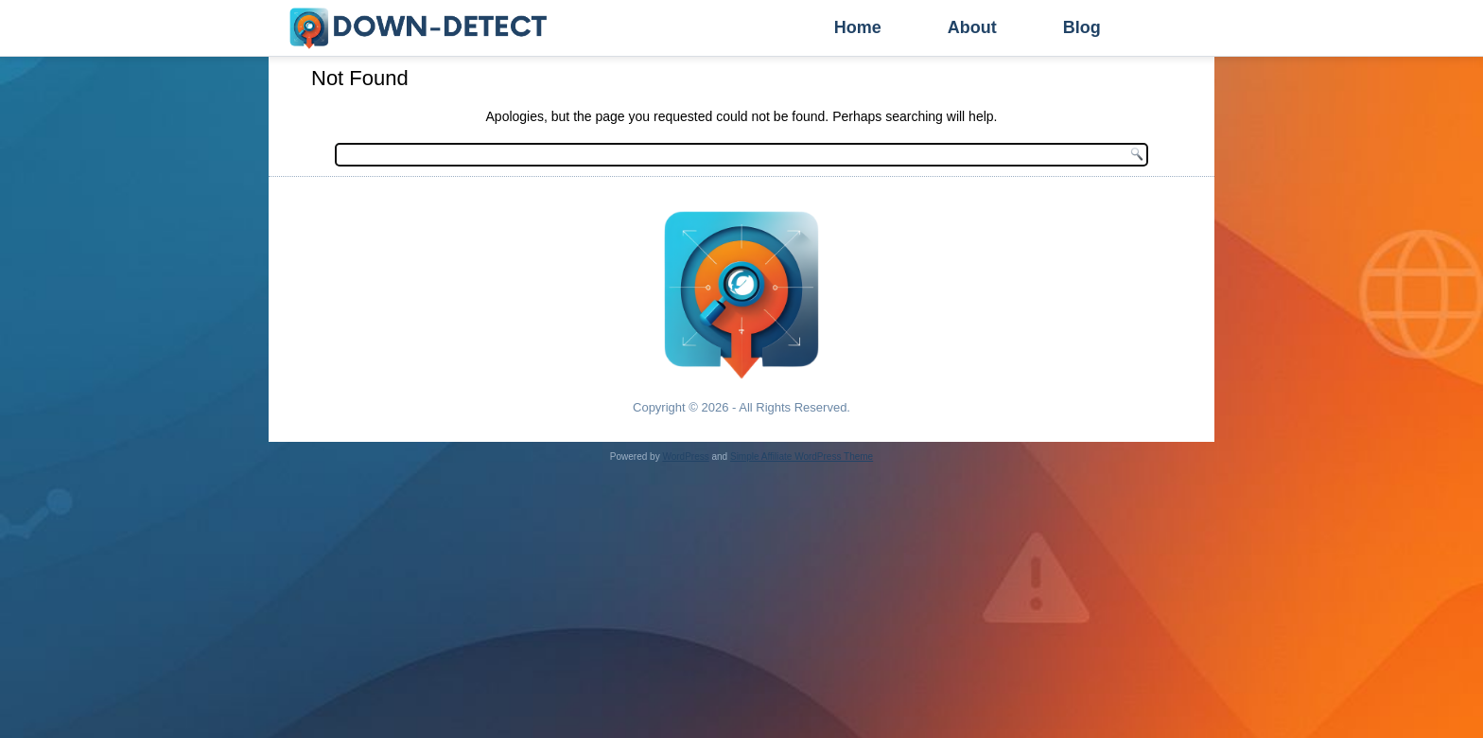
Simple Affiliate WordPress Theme (801, 456)
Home (857, 27)
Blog (1082, 27)
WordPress (685, 456)
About (972, 27)
